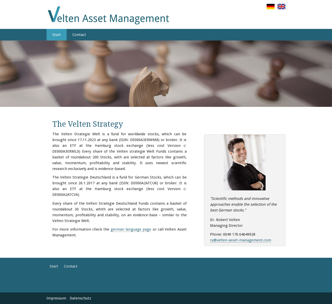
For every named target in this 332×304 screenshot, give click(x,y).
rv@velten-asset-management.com (240, 240)
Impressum (56, 298)
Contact (79, 34)
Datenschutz (80, 298)
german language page (131, 229)
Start (56, 34)
